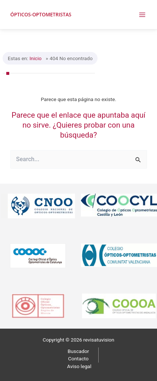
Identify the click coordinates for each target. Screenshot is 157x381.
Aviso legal (79, 366)
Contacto (78, 358)
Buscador (78, 351)
